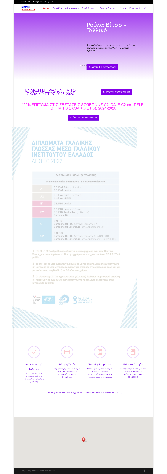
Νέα (122, 8)
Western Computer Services (43, 471)
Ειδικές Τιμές (66, 364)
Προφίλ (56, 8)
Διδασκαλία (71, 8)
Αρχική (46, 8)
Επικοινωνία (135, 8)
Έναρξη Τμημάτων (100, 364)
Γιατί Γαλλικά (88, 8)
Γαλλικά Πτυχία (107, 8)
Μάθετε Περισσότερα (102, 69)
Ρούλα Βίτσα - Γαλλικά (106, 30)
